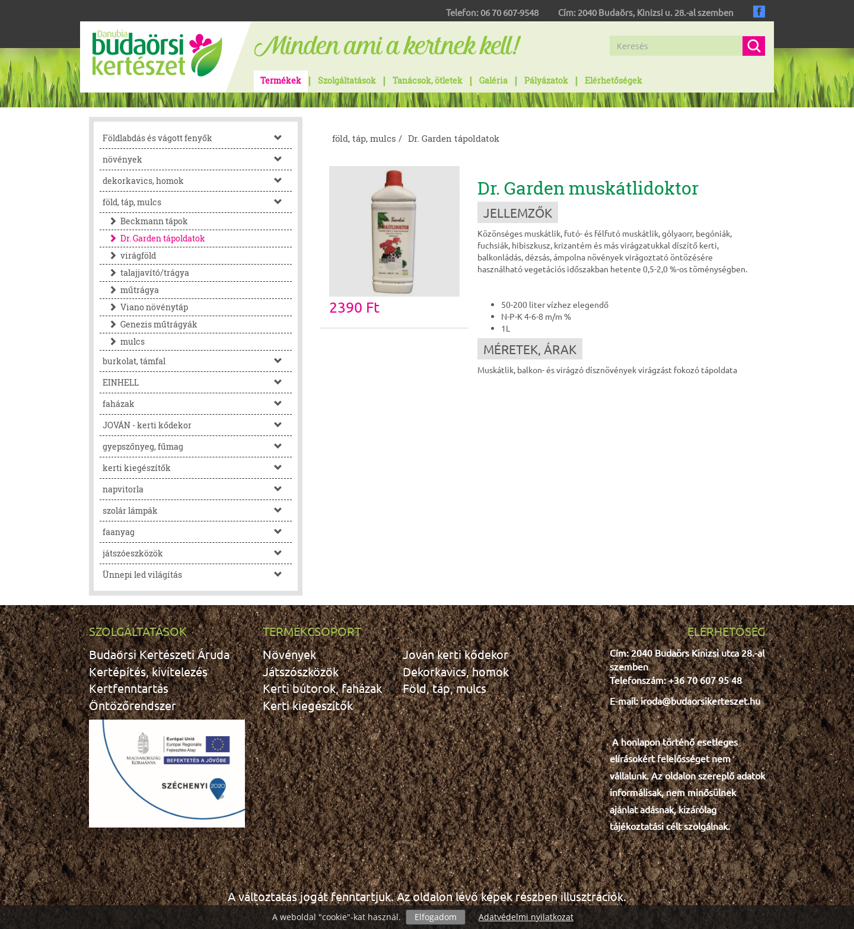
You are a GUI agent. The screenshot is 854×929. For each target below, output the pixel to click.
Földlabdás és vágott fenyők (197, 138)
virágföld (129, 255)
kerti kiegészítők (197, 467)
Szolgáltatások (347, 80)
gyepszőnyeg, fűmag (197, 446)
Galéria (493, 80)
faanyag (197, 531)
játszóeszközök (197, 553)
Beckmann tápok (145, 221)
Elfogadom (436, 916)
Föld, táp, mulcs (444, 687)
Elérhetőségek (613, 80)
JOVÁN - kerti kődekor (197, 425)
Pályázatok (546, 80)
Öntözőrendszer (132, 705)
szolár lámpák (197, 510)
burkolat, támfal (197, 361)
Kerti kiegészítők (308, 705)
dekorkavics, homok (197, 180)
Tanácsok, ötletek (428, 80)
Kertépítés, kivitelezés (148, 671)
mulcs (124, 341)
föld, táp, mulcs (197, 202)
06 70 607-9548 (509, 12)
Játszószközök (301, 671)
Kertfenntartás (128, 687)
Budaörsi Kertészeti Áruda (159, 654)
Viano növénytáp (145, 307)
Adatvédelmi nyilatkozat (526, 916)
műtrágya (131, 289)
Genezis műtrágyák (150, 324)
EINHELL (197, 382)
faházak (197, 403)
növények (197, 159)
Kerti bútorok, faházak (322, 687)
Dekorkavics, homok (456, 671)
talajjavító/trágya (146, 272)
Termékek (280, 80)
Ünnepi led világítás (197, 574)
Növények (289, 654)
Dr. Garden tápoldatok (154, 238)
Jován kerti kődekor (455, 654)
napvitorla (197, 489)
